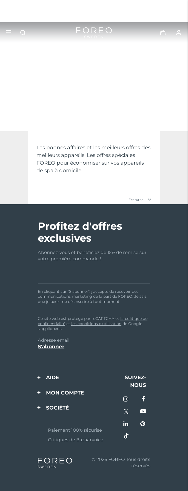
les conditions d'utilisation (96, 324)
